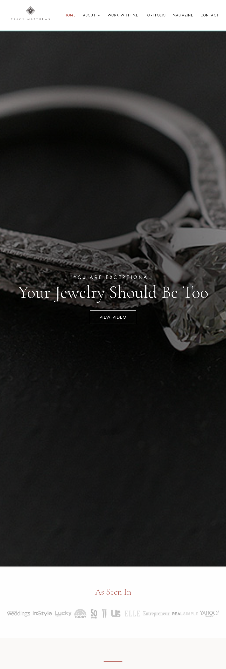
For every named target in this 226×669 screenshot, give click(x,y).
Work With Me (123, 15)
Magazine (183, 15)
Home (70, 15)
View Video (113, 317)
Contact (210, 15)
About (92, 15)
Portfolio (155, 15)
